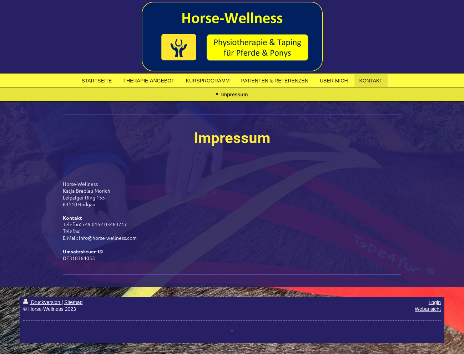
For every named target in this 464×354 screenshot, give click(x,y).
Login (435, 302)
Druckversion (42, 302)
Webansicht (428, 309)
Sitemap (73, 302)
